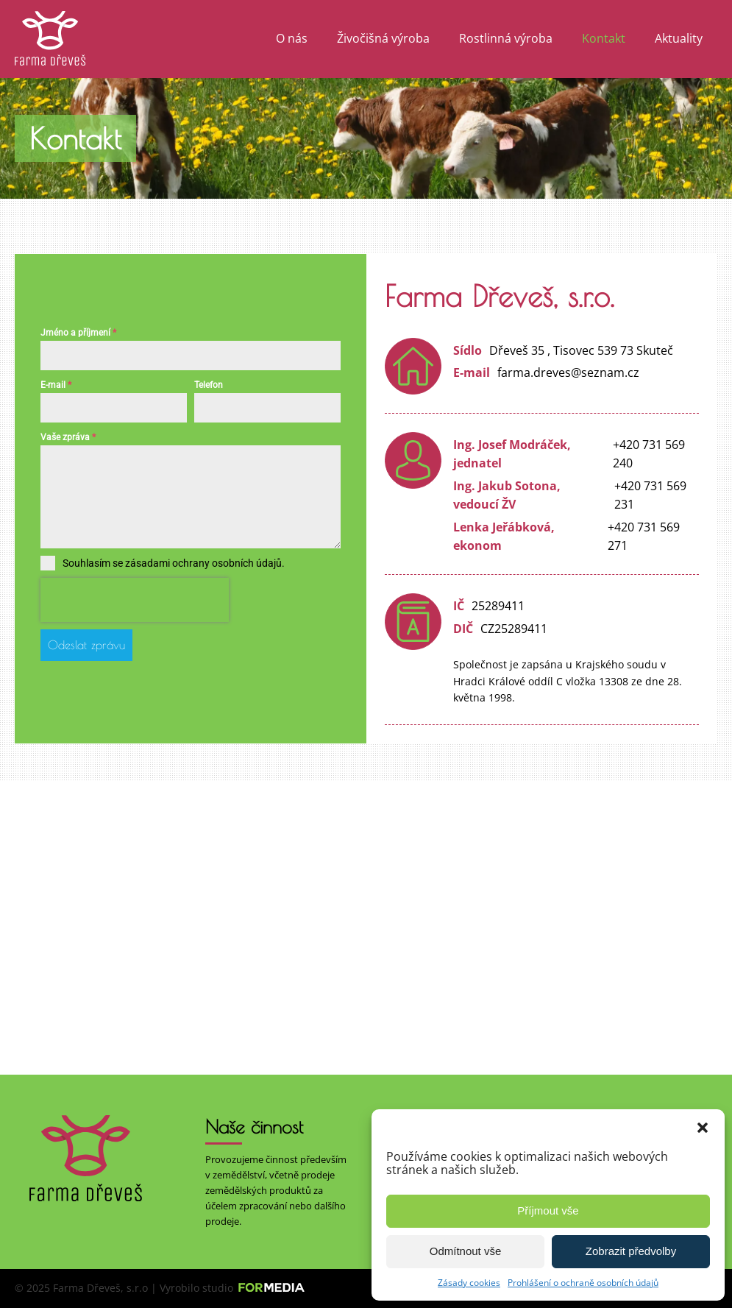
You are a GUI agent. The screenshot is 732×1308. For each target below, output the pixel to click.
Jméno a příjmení (78, 334)
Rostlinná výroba (505, 38)
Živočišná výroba (383, 38)
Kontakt (603, 38)
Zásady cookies (469, 1282)
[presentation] (134, 601)
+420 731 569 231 (650, 495)
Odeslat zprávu (86, 646)
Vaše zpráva (68, 439)
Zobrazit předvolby (631, 1251)
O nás (292, 38)
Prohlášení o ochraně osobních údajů (583, 1282)
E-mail (55, 387)
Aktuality (679, 38)
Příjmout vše (547, 1210)
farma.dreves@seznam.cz (568, 372)
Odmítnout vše (466, 1251)
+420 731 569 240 (649, 454)
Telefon (208, 387)
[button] (702, 1127)
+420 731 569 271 (644, 536)
